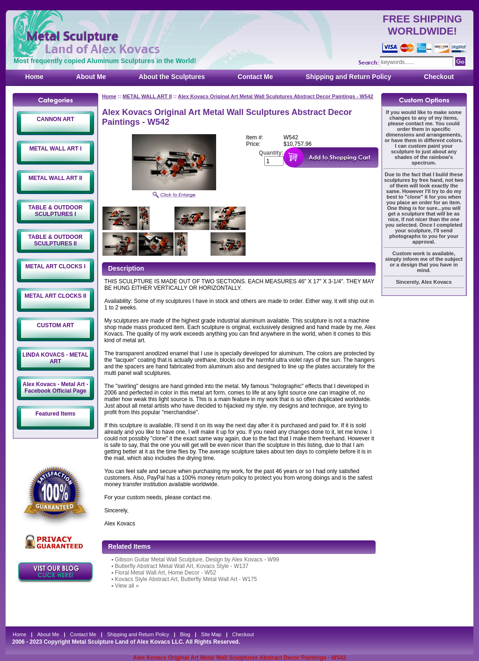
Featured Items (55, 413)
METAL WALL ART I (55, 148)
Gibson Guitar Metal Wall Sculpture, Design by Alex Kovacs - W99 (197, 559)
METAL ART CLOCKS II (56, 296)
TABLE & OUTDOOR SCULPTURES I (56, 210)
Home (34, 76)
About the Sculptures (172, 76)
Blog (185, 634)
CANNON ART (55, 119)
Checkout (439, 76)
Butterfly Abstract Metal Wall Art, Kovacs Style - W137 (182, 566)
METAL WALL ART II (55, 178)
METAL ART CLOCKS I (55, 266)
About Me (91, 76)
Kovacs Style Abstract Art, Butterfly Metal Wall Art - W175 (186, 579)
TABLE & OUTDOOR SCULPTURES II (56, 240)
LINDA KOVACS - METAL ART (55, 358)
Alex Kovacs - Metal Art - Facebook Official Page (55, 387)
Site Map (211, 634)
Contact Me (255, 76)
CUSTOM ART (55, 325)
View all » (127, 585)
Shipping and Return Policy (349, 76)
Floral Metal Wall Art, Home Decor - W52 (165, 572)
